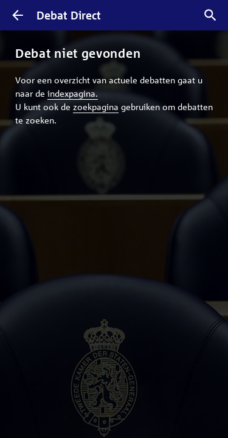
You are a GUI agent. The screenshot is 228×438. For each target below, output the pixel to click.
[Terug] (17, 15)
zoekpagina (96, 106)
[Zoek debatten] (210, 15)
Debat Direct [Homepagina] (68, 15)
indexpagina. (72, 93)
